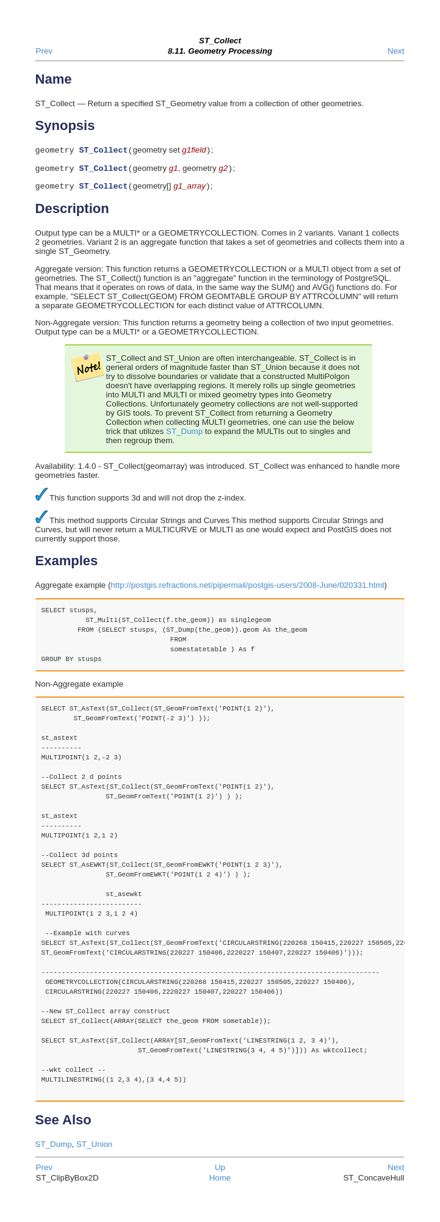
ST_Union (94, 1147)
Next (396, 51)
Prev (44, 51)
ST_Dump (184, 434)
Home (220, 1181)
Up (220, 1171)
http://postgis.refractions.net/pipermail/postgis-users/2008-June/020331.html (247, 588)
